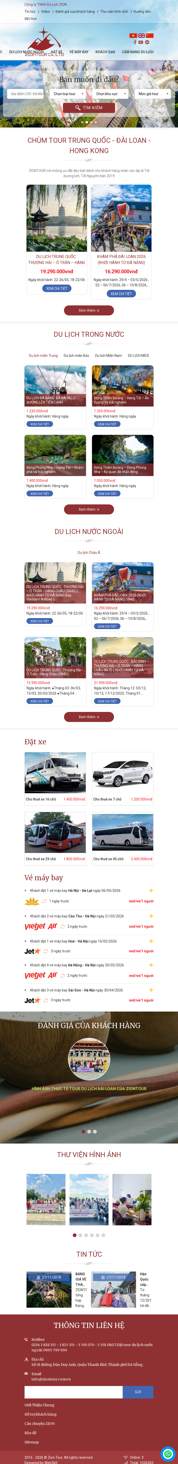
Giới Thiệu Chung (39, 1405)
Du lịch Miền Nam (108, 356)
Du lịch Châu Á (89, 553)
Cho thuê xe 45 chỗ (108, 859)
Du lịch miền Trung (43, 356)
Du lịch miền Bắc (76, 356)
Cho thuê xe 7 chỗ (107, 799)
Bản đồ (30, 1433)
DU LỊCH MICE (138, 356)
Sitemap (31, 1442)
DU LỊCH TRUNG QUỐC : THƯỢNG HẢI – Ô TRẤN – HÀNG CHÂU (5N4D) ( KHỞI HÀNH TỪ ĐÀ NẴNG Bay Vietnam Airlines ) (55, 593)
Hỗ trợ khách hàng (40, 1414)
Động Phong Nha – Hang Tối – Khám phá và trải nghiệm (55, 469)
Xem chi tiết (57, 289)
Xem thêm (89, 310)
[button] (82, 122)
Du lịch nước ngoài (89, 531)
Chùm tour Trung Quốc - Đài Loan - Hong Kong (89, 145)
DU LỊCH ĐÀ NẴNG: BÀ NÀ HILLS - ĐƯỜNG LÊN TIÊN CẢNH (52, 400)
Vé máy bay (43, 878)
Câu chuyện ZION (39, 1423)
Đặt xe (35, 742)
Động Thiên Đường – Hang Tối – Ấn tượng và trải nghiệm (121, 400)
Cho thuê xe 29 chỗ (41, 859)
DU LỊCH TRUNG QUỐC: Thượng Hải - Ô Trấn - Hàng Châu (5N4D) (54, 672)
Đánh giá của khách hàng (75, 12)
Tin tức (30, 12)
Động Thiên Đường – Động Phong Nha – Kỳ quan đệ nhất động (120, 469)
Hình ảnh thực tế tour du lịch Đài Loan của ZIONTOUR (89, 1088)
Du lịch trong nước (89, 334)
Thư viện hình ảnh (114, 12)
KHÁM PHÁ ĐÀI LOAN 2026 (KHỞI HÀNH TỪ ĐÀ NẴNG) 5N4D (121, 262)
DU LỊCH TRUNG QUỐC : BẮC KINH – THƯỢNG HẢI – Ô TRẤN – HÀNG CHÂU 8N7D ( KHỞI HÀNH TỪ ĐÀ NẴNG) (121, 667)
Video (45, 12)
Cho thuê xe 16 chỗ (41, 799)
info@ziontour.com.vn (51, 1379)
